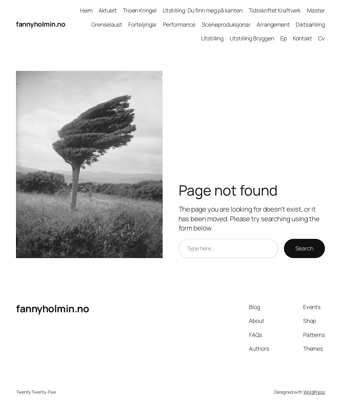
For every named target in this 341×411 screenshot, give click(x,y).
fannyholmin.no (40, 24)
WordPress (314, 392)
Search (304, 248)
